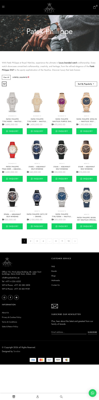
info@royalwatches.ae (10, 277)
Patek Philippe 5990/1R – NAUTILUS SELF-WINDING (87, 121)
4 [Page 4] (43, 241)
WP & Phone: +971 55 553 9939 (16, 288)
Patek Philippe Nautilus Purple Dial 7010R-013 (61, 121)
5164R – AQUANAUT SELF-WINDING (86, 168)
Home (43, 38)
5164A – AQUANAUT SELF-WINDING (61, 168)
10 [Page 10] (69, 241)
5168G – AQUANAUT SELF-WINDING (37, 168)
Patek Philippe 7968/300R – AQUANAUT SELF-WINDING (12, 169)
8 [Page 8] (55, 241)
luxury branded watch (67, 62)
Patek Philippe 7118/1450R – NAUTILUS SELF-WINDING (37, 121)
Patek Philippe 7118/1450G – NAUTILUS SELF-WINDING (12, 121)
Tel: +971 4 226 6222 (11, 281)
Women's (12, 116)
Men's (86, 116)
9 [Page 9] (62, 241)
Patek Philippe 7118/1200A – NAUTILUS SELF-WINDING (62, 216)
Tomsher (16, 351)
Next (74, 241)
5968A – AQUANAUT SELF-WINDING (12, 215)
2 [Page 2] (30, 241)
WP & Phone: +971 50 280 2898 (16, 285)
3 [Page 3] (37, 241)
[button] (94, 7)
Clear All (6, 77)
